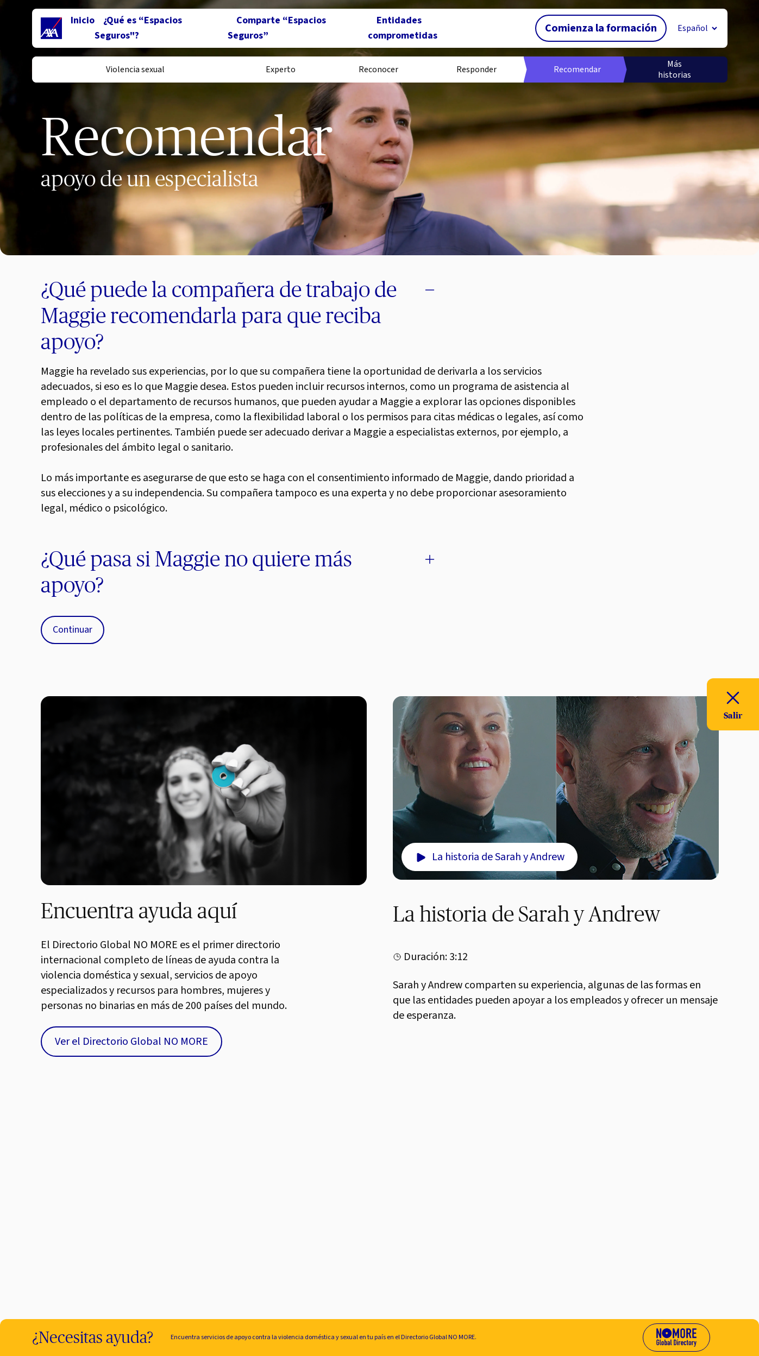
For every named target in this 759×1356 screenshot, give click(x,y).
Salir (733, 703)
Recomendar (575, 69)
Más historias (674, 69)
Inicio (83, 20)
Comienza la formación (601, 28)
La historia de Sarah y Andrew (489, 857)
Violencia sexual (135, 69)
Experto (281, 69)
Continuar (72, 629)
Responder (476, 69)
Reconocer (378, 69)
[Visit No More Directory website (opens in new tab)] (676, 1337)
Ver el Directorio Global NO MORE (131, 1041)
